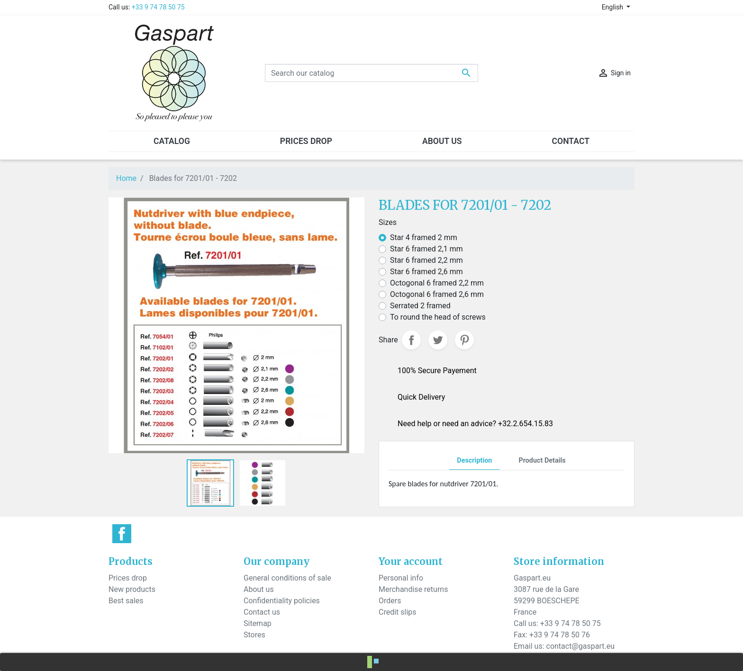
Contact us (262, 612)
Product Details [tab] (541, 460)
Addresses (397, 623)
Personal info (401, 577)
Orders (390, 600)
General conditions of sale (287, 577)
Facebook (121, 533)
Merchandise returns (413, 589)
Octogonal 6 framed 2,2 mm (437, 282)
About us (259, 589)
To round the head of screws (438, 317)
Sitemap (258, 623)
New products (132, 589)
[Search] (371, 73)
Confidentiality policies (282, 600)
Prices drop (128, 577)
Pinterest (464, 340)
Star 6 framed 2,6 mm (426, 271)
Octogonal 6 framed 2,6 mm (437, 294)
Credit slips (398, 612)
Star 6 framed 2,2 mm (426, 260)
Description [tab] (474, 460)
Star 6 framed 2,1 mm (426, 248)
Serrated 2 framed (420, 305)
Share (411, 340)
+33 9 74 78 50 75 (158, 7)
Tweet (437, 340)
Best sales (126, 600)
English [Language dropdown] (613, 7)
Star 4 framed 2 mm (423, 237)
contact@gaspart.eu (580, 646)
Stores (254, 634)
